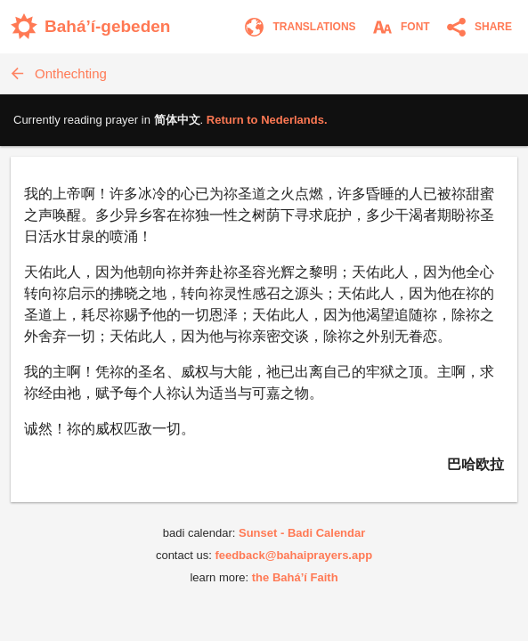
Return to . (267, 119)
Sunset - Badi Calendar (302, 533)
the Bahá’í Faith (295, 577)
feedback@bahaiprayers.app (293, 555)
